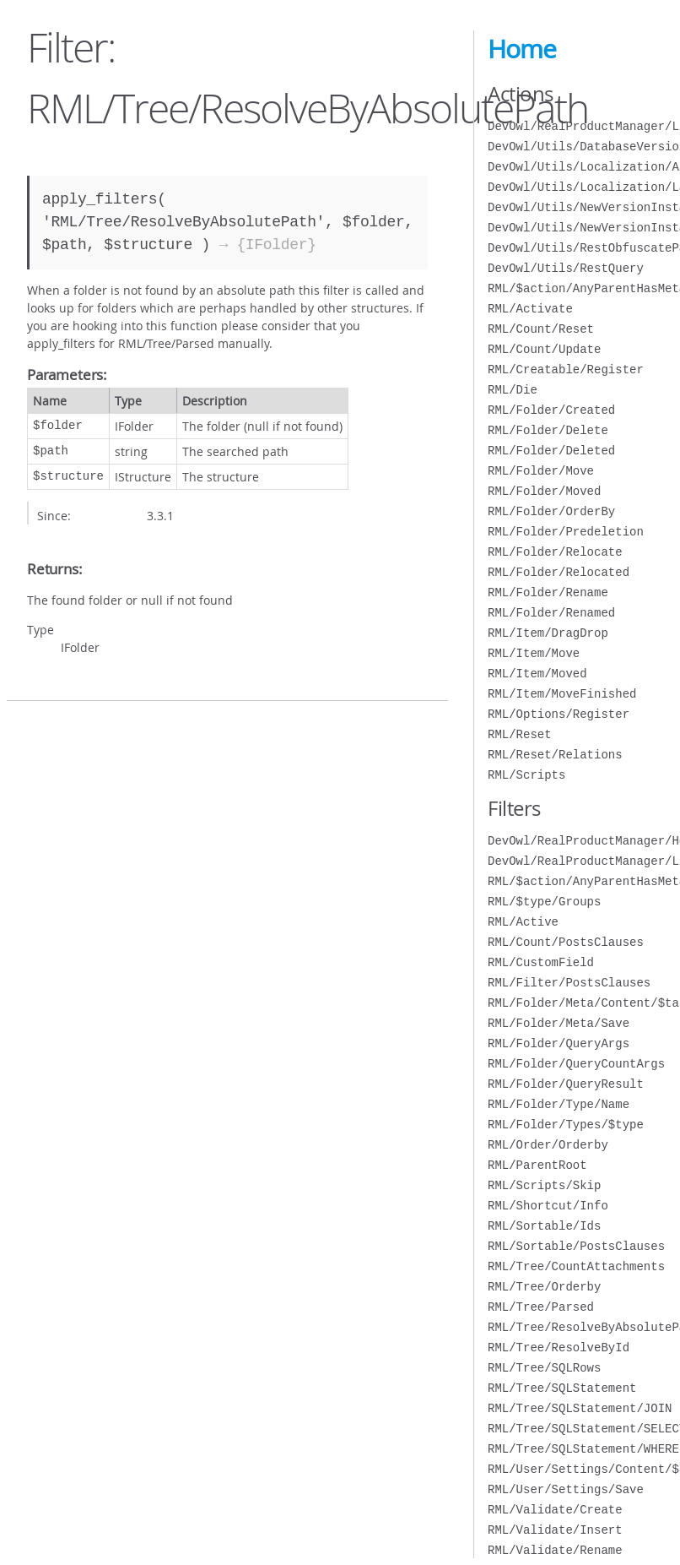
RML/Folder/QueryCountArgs (576, 1064)
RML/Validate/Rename (555, 1550)
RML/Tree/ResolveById (558, 1347)
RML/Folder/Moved (544, 491)
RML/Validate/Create (555, 1510)
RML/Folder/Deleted (551, 451)
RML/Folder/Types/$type (566, 1125)
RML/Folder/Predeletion (566, 532)
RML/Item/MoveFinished (562, 694)
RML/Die (512, 390)
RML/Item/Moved (537, 674)
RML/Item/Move (534, 653)
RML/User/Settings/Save (566, 1489)
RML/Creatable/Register (566, 369)
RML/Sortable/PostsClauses (576, 1246)
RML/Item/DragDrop (548, 633)
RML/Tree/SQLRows (544, 1368)
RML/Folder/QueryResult (566, 1084)
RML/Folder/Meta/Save (558, 1023)
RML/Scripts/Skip (544, 1185)
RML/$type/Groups (544, 902)
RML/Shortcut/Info (548, 1206)
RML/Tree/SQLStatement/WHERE (583, 1449)
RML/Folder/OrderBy (551, 511)
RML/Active (523, 922)
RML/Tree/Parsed (541, 1307)
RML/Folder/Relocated (558, 572)
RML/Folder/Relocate (555, 552)
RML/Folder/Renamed (551, 613)
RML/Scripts (526, 775)
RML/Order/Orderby (548, 1145)
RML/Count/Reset (541, 329)
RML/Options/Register (558, 714)
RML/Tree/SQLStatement (562, 1388)
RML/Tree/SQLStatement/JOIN (580, 1408)
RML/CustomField (541, 962)
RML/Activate (530, 309)
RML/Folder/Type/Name (558, 1104)
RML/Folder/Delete (548, 430)
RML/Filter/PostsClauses (569, 983)
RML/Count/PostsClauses (566, 942)
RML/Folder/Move (541, 471)
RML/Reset (520, 734)
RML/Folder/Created (551, 410)
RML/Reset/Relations (555, 755)
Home (522, 49)
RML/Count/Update (544, 349)
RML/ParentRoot (537, 1165)
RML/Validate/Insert (555, 1530)
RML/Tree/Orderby (544, 1287)
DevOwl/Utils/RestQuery (566, 268)
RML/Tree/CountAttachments (576, 1266)
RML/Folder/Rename (548, 592)
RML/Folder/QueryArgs (558, 1043)
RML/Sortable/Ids (544, 1226)
